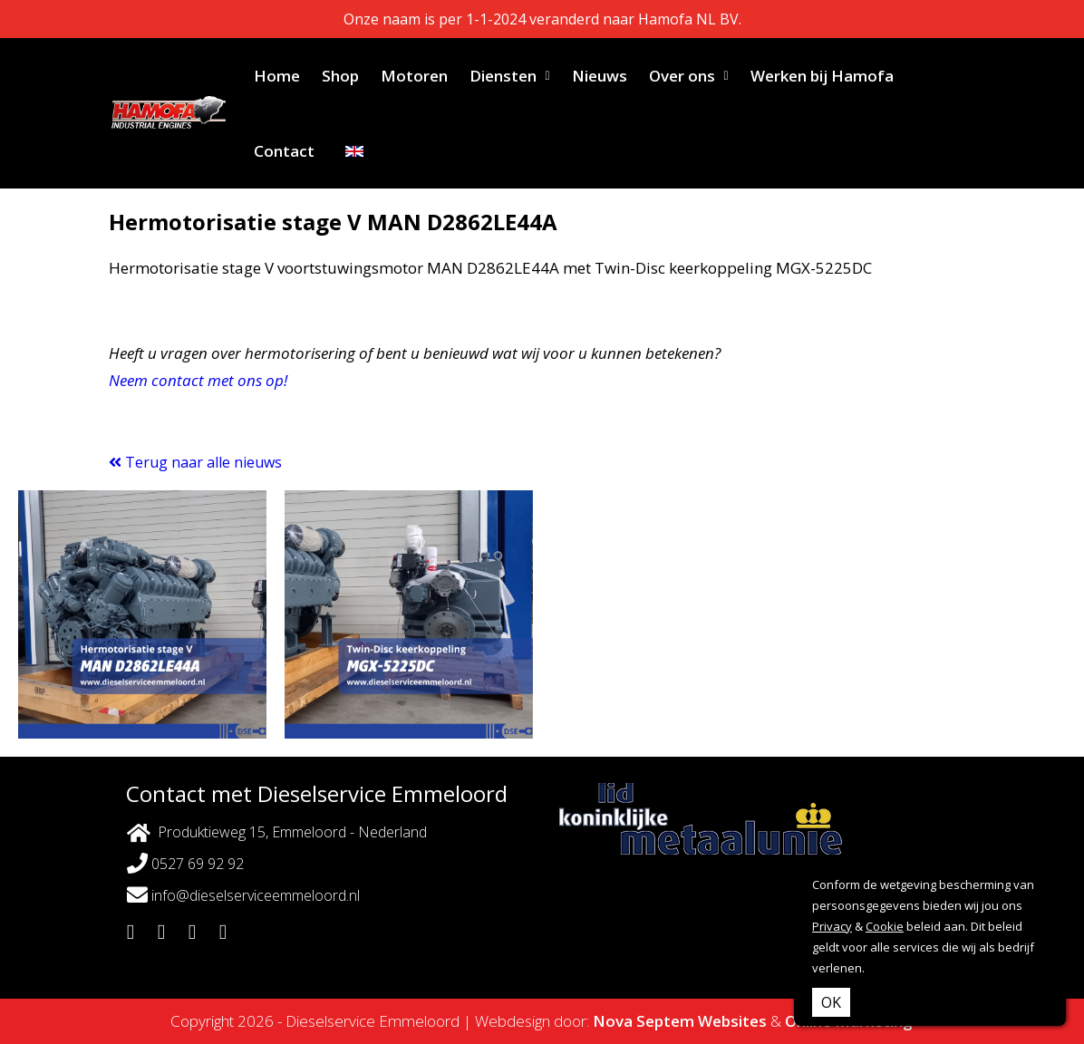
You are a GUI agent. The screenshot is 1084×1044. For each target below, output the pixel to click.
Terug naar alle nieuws (195, 462)
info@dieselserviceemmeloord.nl (243, 894)
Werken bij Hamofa (822, 75)
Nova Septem (643, 1020)
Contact (284, 150)
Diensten (503, 75)
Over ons (682, 75)
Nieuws (599, 75)
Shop (340, 75)
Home (277, 75)
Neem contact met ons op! (198, 380)
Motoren (414, 75)
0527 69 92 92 (185, 863)
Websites (732, 1020)
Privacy (832, 926)
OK (831, 1002)
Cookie (885, 926)
